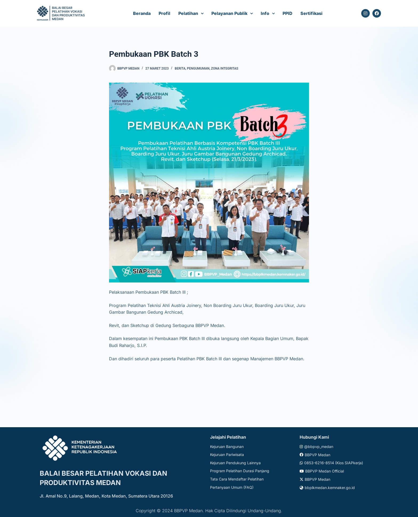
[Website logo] (61, 13)
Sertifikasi (311, 13)
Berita (180, 68)
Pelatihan (188, 13)
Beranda (142, 13)
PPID (287, 13)
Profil (164, 13)
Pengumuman (198, 68)
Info (265, 13)
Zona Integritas (224, 68)
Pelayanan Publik (229, 13)
